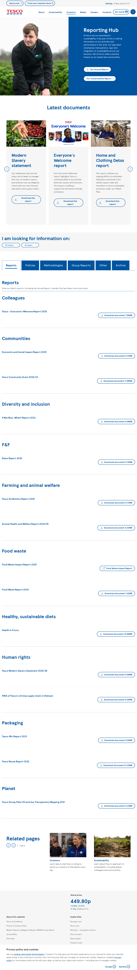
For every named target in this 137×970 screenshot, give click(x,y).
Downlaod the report (112, 202)
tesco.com (14, 3)
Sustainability (55, 12)
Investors (71, 12)
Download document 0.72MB (118, 502)
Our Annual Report (99, 69)
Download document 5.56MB (118, 674)
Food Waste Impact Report (119, 568)
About (41, 12)
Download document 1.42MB (118, 593)
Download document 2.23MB (118, 805)
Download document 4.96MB (118, 421)
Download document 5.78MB (118, 462)
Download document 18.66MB (117, 633)
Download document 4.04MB (118, 527)
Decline (124, 967)
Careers (94, 12)
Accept (110, 967)
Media (83, 12)
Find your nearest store (39, 3)
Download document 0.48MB (118, 699)
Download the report (28, 199)
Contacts (107, 12)
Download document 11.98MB (118, 380)
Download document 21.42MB (117, 765)
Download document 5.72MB (118, 355)
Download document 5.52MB (118, 740)
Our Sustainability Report (98, 78)
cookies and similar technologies (29, 954)
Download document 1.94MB (118, 315)
